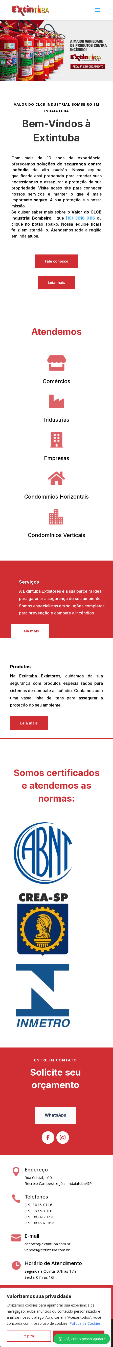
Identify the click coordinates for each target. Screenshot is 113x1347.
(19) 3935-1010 (38, 1210)
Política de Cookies (85, 1323)
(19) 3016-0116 (80, 218)
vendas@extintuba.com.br (47, 1249)
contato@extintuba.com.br (48, 1243)
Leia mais (56, 282)
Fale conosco (56, 261)
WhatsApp (55, 1115)
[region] (55, 1317)
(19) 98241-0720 (40, 1216)
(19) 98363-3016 (40, 1222)
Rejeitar (28, 1336)
